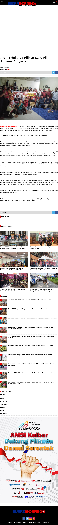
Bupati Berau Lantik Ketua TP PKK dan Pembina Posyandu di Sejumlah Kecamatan (32, 318)
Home (1, 54)
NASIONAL (3, 407)
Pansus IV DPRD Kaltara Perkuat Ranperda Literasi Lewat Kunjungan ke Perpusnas (32, 373)
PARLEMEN (3, 401)
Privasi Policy (17, 522)
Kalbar (2, 398)
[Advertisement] (29, 13)
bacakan (3, 69)
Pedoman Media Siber (43, 522)
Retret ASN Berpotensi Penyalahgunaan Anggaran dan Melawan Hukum (29, 309)
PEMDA (2, 395)
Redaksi (10, 522)
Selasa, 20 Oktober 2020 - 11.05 (6, 67)
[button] (56, 1)
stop (8, 69)
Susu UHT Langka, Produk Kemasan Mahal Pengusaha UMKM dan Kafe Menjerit (31, 345)
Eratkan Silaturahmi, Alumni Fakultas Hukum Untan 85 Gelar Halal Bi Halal (29, 299)
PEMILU (5, 54)
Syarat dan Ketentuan (29, 522)
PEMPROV (3, 414)
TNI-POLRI (3, 404)
